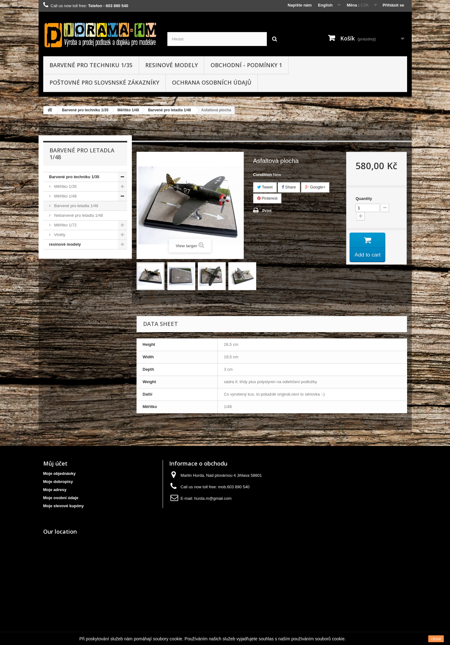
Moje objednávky (59, 473)
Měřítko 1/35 (65, 186)
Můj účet (55, 463)
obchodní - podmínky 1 (246, 65)
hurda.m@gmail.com (213, 498)
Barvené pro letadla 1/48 (169, 110)
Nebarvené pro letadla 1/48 (78, 215)
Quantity (363, 198)
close (436, 638)
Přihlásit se (393, 5)
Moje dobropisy (58, 481)
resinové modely (171, 65)
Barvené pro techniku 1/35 (90, 65)
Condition (262, 174)
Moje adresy (55, 489)
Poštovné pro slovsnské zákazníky (104, 82)
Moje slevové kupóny (63, 505)
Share (289, 187)
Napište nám (300, 5)
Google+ (315, 187)
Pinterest (267, 198)
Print (267, 210)
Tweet (265, 187)
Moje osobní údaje (60, 497)
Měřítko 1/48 (128, 110)
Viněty (59, 234)
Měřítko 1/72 (65, 225)
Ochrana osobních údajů (211, 82)
